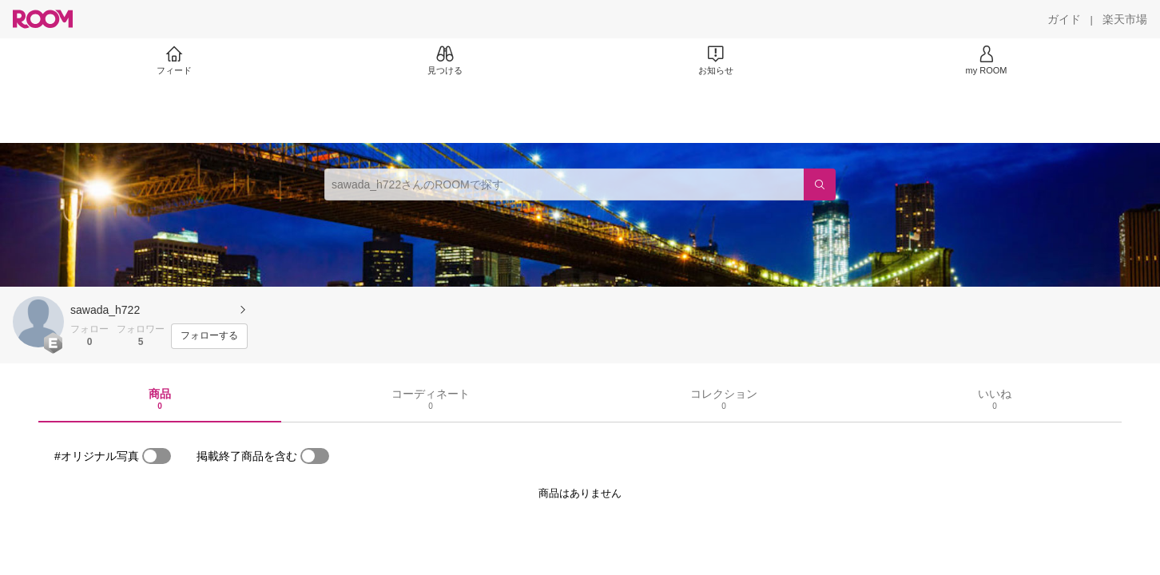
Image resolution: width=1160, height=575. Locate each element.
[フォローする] (209, 336)
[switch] (156, 456)
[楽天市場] (1124, 19)
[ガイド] (1064, 19)
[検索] (820, 184)
